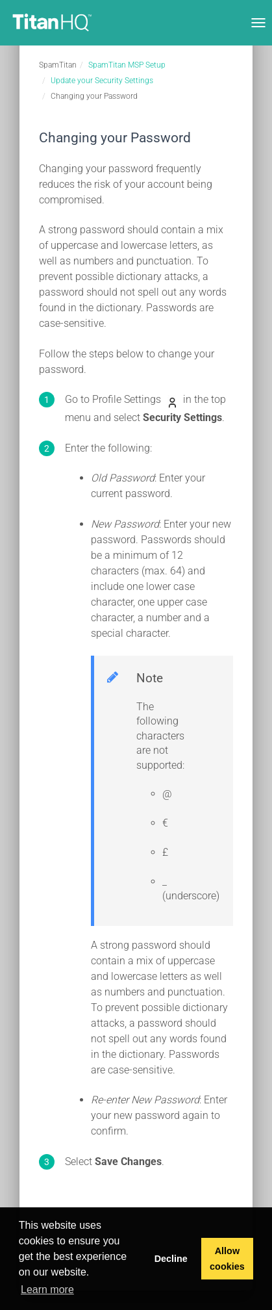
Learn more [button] (47, 1289)
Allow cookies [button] (227, 1259)
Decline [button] (171, 1258)
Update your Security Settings (102, 80)
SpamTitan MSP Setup (127, 65)
